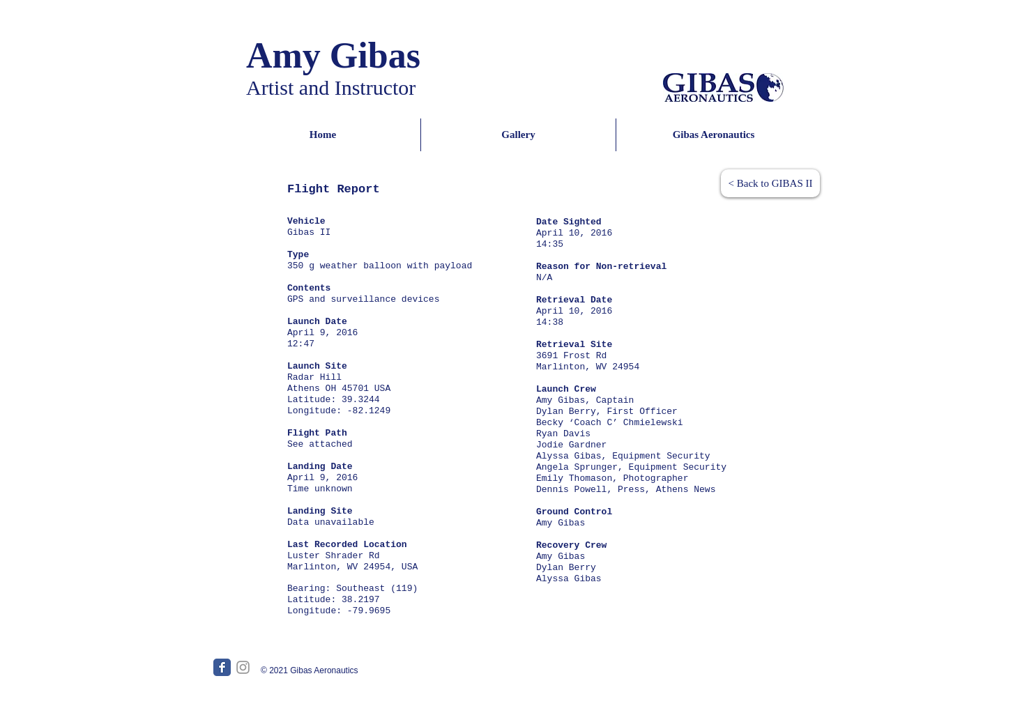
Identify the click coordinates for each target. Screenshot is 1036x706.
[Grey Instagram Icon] (243, 667)
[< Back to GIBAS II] (770, 183)
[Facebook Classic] (222, 667)
